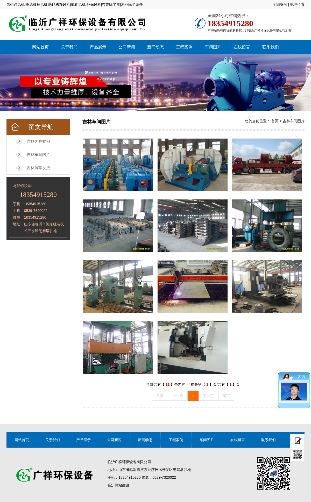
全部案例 (280, 4)
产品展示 (98, 47)
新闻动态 (155, 47)
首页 (275, 121)
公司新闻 (126, 47)
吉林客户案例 (38, 141)
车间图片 (213, 47)
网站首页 (40, 47)
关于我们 (69, 47)
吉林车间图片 (38, 154)
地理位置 (297, 4)
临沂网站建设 (118, 485)
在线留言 (242, 47)
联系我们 (270, 47)
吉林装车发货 (38, 168)
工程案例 (184, 47)
